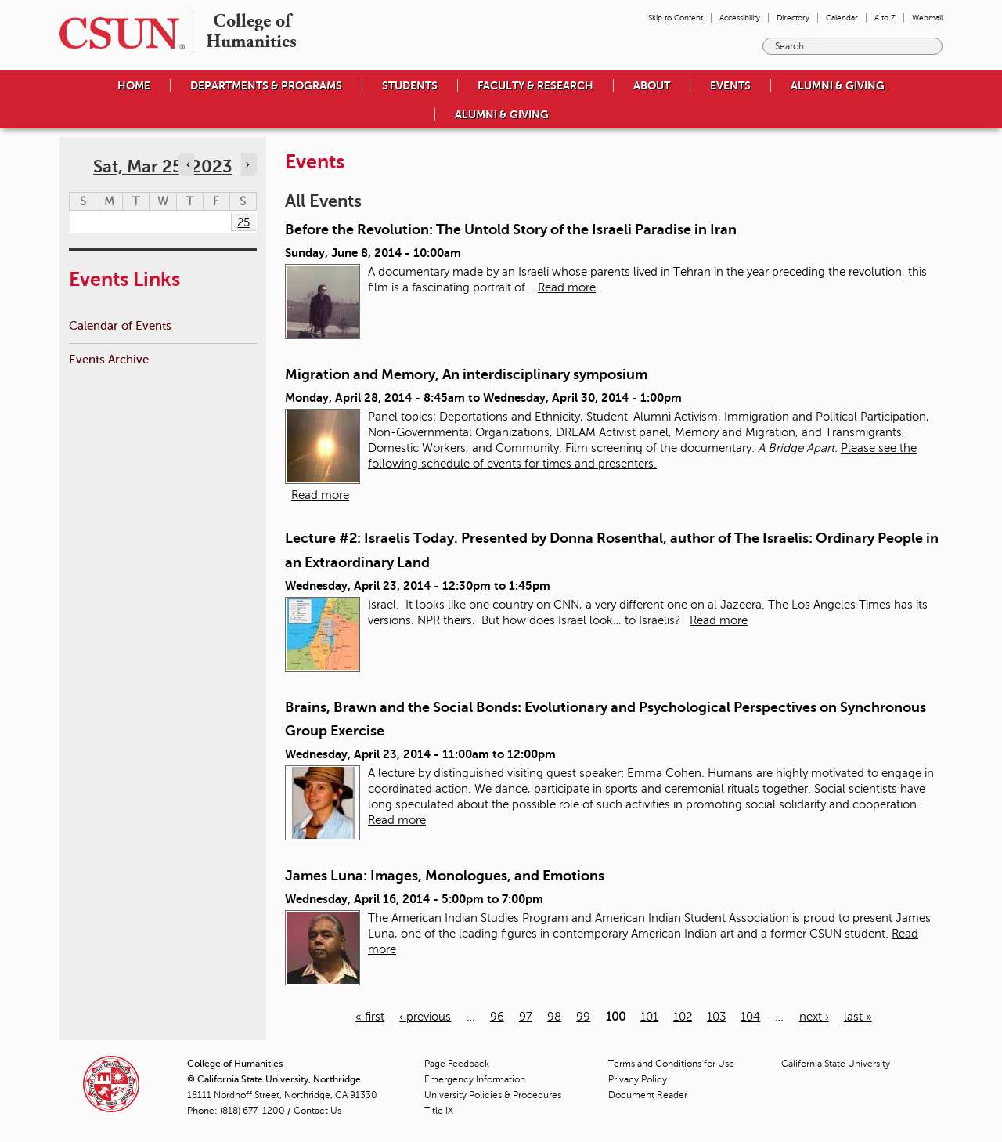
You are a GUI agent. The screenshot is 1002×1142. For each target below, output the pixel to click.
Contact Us (317, 1110)
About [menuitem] (651, 85)
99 (583, 1016)
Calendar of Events (120, 325)
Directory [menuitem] (793, 17)
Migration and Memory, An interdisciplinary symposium (466, 374)
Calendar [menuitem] (842, 17)
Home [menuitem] (133, 85)
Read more (567, 287)
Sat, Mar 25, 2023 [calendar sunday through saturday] (162, 166)
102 (682, 1016)
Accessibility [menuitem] (739, 17)
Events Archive (109, 359)
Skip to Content (675, 17)
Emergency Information (474, 1079)
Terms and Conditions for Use (671, 1063)
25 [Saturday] (243, 222)
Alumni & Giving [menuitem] (838, 85)
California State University (835, 1063)
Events (730, 85)
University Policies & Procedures (492, 1095)
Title (438, 1110)
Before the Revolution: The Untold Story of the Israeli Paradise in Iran (511, 229)
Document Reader (647, 1095)
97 (525, 1016)
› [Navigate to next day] (247, 164)
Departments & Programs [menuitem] (266, 85)
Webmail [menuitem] (927, 17)
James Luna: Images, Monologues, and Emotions (444, 876)
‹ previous (425, 1016)
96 (497, 1016)
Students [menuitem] (410, 85)
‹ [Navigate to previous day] (187, 164)
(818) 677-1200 (252, 1110)
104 (750, 1016)
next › (814, 1016)
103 (716, 1016)
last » (858, 1016)
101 (649, 1016)
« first (369, 1016)
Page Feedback (456, 1063)
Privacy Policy (637, 1079)
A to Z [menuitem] (885, 17)
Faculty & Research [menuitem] (535, 85)
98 (554, 1016)
